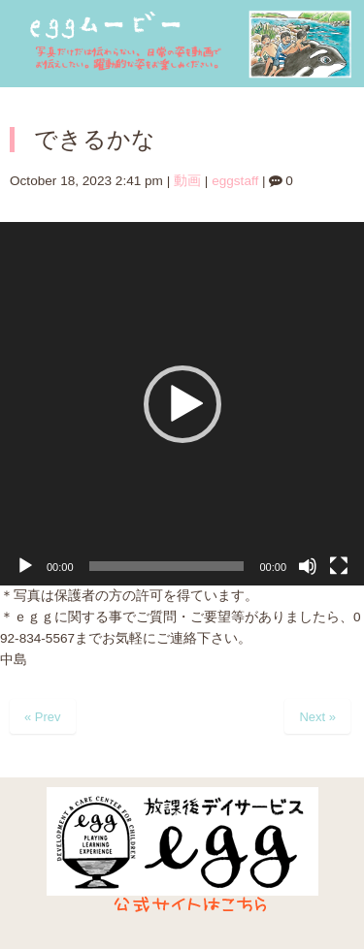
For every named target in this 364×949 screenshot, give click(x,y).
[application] (182, 403)
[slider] (167, 566)
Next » (317, 717)
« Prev (42, 717)
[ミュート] (307, 566)
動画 (187, 181)
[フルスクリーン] (338, 566)
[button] (182, 404)
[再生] (25, 566)
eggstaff (235, 181)
